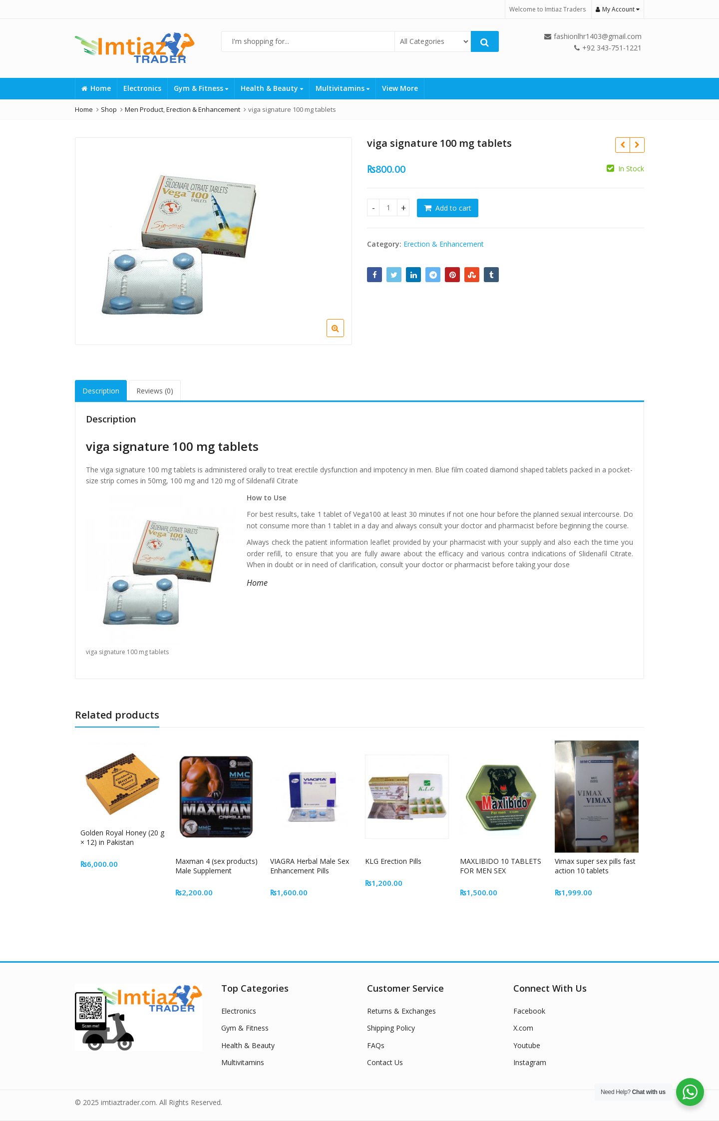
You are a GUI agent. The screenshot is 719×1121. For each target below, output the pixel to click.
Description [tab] (100, 390)
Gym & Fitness (201, 88)
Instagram (529, 1062)
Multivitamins (342, 88)
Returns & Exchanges (401, 1011)
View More (400, 88)
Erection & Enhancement (443, 244)
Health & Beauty (272, 88)
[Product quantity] (388, 207)
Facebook (529, 1011)
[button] (343, 336)
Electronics (142, 88)
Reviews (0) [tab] (154, 390)
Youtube (526, 1045)
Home (96, 88)
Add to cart (453, 208)
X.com (523, 1028)
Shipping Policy (391, 1028)
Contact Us (385, 1062)
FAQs (375, 1045)
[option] (213, 241)
